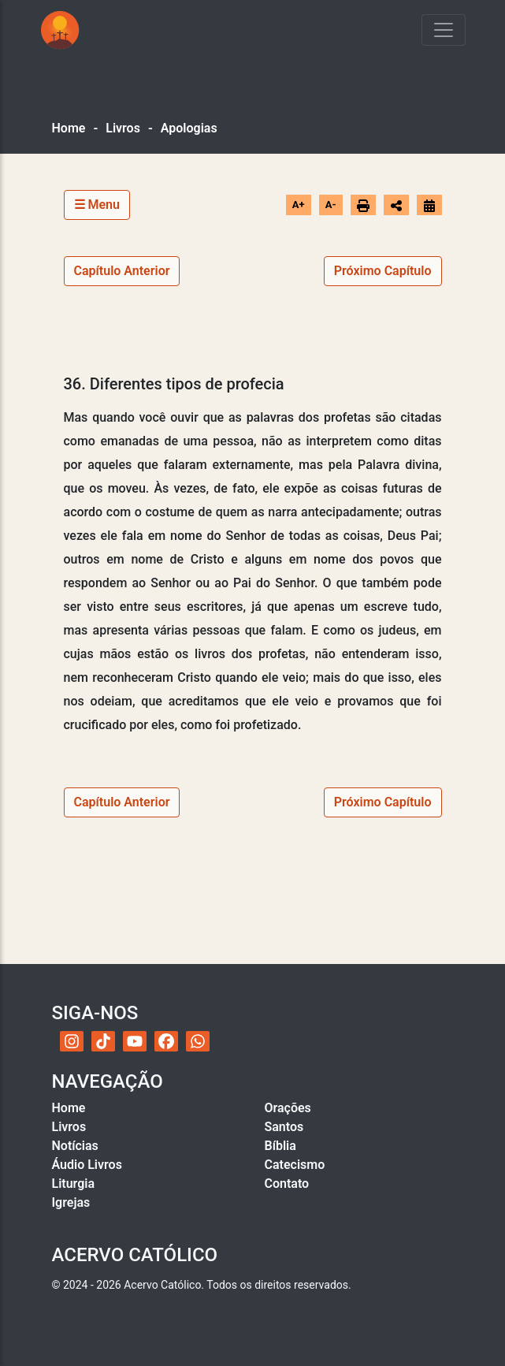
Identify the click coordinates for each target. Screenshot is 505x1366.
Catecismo (295, 1164)
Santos (284, 1126)
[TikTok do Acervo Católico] (103, 1041)
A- (330, 204)
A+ (298, 204)
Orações (288, 1107)
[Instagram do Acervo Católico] (72, 1041)
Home (69, 128)
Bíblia (280, 1145)
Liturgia (73, 1183)
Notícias (75, 1145)
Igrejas (71, 1202)
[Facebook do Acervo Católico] (166, 1041)
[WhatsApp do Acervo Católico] (198, 1041)
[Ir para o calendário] (429, 204)
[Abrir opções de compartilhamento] (396, 205)
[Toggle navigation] (443, 30)
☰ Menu (97, 204)
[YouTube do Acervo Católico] (135, 1041)
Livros (123, 128)
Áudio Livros (87, 1164)
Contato (287, 1183)
